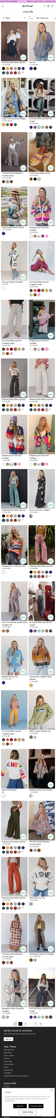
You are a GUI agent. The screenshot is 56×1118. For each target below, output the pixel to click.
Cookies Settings (27, 1112)
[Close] (51, 1090)
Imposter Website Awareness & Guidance (16, 1076)
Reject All (20, 1106)
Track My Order (8, 1070)
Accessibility (7, 1073)
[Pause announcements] (54, 1)
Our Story (6, 1086)
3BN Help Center (9, 1050)
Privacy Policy (8, 1061)
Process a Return (9, 1055)
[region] (28, 1102)
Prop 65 (6, 1067)
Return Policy (8, 1052)
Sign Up (8, 1039)
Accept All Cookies (36, 1106)
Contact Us (7, 1058)
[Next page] (41, 1024)
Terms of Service (9, 1064)
